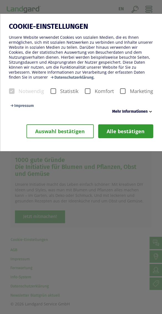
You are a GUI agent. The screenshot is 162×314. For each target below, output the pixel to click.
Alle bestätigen (126, 131)
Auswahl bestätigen (60, 131)
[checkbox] (11, 91)
